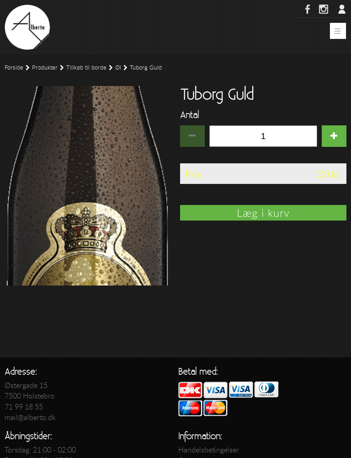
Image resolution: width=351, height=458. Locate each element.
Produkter (45, 67)
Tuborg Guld (146, 67)
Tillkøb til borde (86, 67)
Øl (118, 67)
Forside (14, 67)
